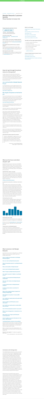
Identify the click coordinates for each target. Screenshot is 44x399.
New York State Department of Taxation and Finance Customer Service (33, 58)
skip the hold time (7, 54)
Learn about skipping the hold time (8, 102)
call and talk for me (13, 222)
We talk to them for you (6, 36)
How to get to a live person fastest (30, 34)
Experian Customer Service (29, 54)
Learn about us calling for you (7, 90)
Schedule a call (5, 37)
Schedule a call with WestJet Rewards (8, 180)
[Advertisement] (12, 62)
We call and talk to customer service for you (32, 31)
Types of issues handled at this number (31, 37)
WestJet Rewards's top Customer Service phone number (32, 30)
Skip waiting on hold (14, 36)
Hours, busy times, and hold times (30, 36)
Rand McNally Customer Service (30, 56)
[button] (43, 1)
